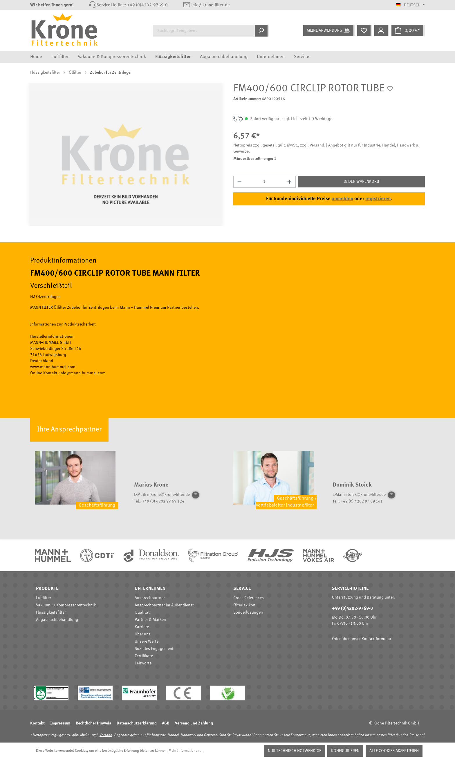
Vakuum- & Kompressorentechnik (66, 605)
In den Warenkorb (361, 182)
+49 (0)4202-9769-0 (147, 5)
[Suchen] (262, 31)
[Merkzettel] (364, 30)
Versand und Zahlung (194, 723)
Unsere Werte (146, 641)
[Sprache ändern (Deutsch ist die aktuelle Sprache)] (410, 5)
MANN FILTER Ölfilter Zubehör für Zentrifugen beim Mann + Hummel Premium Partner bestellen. (114, 308)
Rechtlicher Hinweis (93, 723)
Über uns (143, 634)
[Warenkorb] (408, 30)
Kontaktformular (376, 639)
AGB (165, 723)
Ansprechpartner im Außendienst (164, 605)
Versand (106, 735)
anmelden (342, 198)
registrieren (378, 198)
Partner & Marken (150, 620)
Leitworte (143, 663)
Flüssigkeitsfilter (51, 612)
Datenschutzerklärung (136, 723)
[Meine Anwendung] (329, 30)
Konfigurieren (345, 751)
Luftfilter (43, 598)
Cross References (248, 598)
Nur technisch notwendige (294, 751)
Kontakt (37, 723)
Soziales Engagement (154, 649)
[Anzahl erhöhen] (290, 182)
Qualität (142, 612)
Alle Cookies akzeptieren (394, 751)
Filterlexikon (244, 605)
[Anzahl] (264, 182)
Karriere (142, 627)
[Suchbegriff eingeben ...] (204, 31)
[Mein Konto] (381, 30)
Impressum (60, 723)
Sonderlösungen (248, 612)
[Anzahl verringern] (239, 182)
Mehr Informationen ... (186, 751)
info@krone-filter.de (210, 5)
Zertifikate (144, 656)
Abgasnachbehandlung (57, 620)
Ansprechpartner (150, 598)
